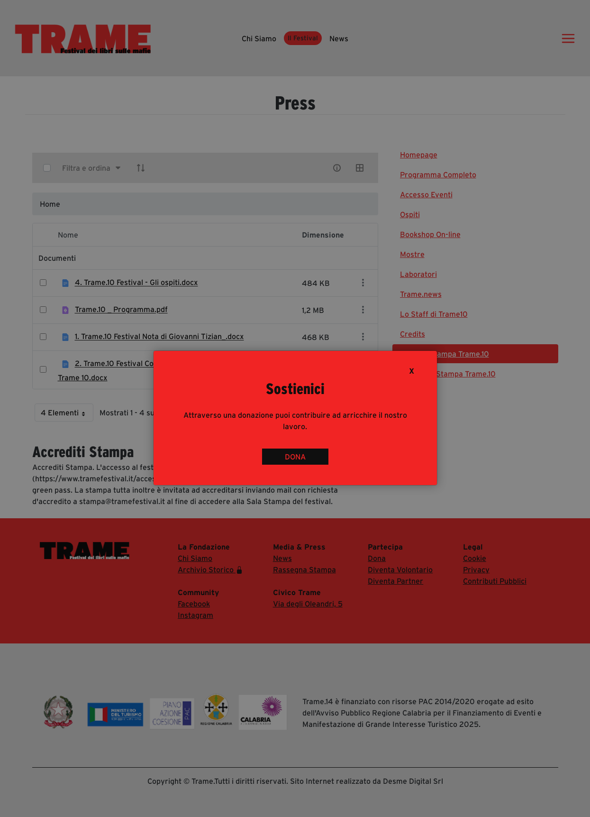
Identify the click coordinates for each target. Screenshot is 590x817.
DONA (295, 456)
